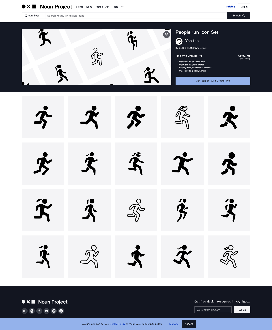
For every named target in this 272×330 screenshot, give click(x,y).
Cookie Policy (117, 323)
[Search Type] (33, 15)
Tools (115, 6)
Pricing (230, 6)
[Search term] (136, 15)
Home (79, 6)
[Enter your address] (213, 309)
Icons (89, 6)
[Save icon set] (166, 34)
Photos (99, 6)
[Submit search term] (238, 15)
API (107, 6)
